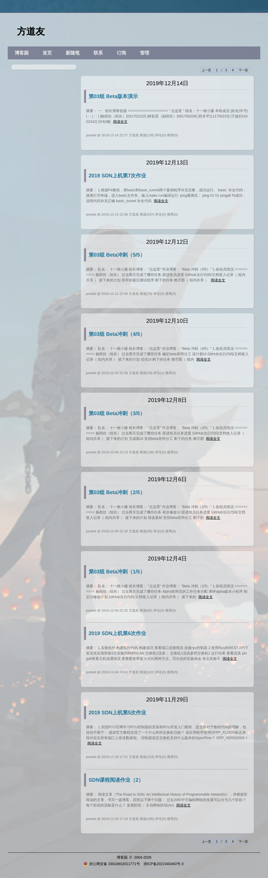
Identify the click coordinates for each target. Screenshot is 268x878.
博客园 (22, 53)
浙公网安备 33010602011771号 (111, 864)
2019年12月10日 (167, 321)
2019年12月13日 (167, 162)
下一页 (243, 70)
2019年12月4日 (167, 558)
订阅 (121, 53)
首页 (47, 53)
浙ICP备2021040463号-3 (164, 864)
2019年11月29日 (167, 699)
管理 (144, 53)
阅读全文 (120, 122)
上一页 (206, 70)
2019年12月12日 (167, 242)
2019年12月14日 (167, 83)
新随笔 (73, 53)
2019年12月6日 (167, 479)
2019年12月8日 (167, 400)
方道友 (31, 31)
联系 (98, 53)
